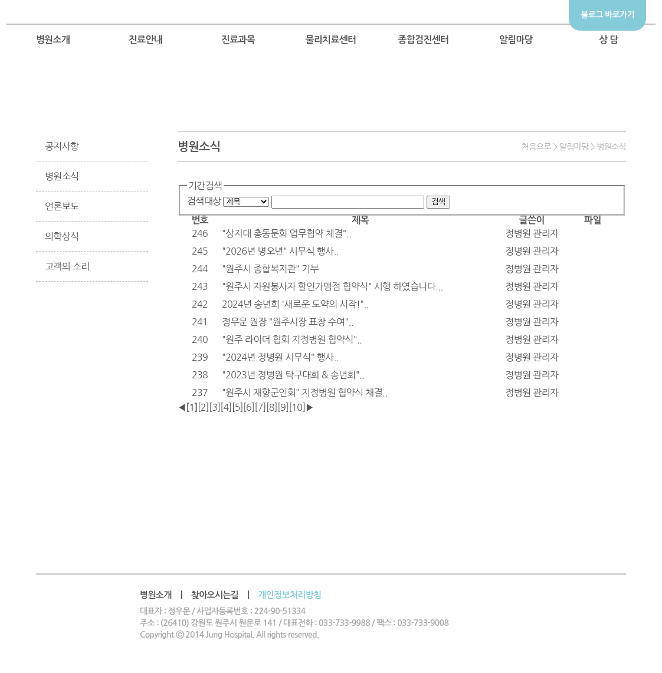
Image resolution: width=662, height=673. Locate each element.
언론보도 (62, 206)
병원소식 (62, 176)
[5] (237, 407)
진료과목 (238, 39)
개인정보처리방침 (289, 594)
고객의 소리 (67, 266)
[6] (248, 407)
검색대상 (204, 201)
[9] (283, 407)
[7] (260, 407)
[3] (214, 407)
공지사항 (62, 146)
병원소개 (53, 39)
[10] (297, 407)
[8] (271, 407)
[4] (225, 407)
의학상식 (62, 236)
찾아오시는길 (215, 594)
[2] (203, 407)
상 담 (608, 39)
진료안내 (146, 39)
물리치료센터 (330, 39)
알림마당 (516, 39)
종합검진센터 (423, 39)
